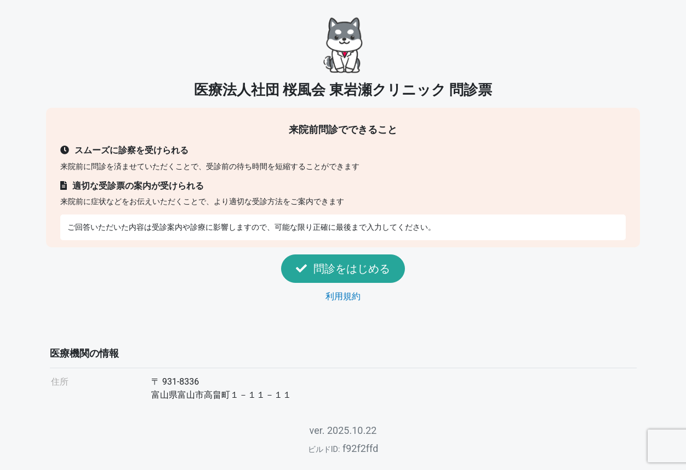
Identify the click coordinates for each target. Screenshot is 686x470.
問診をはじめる (343, 268)
